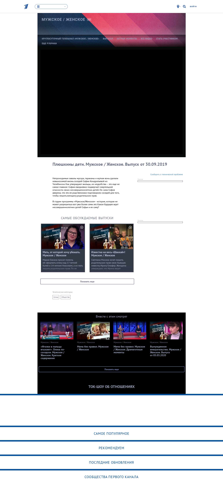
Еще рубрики (49, 43)
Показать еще (87, 281)
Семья (55, 297)
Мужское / (63, 19)
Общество (66, 297)
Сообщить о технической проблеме (166, 174)
